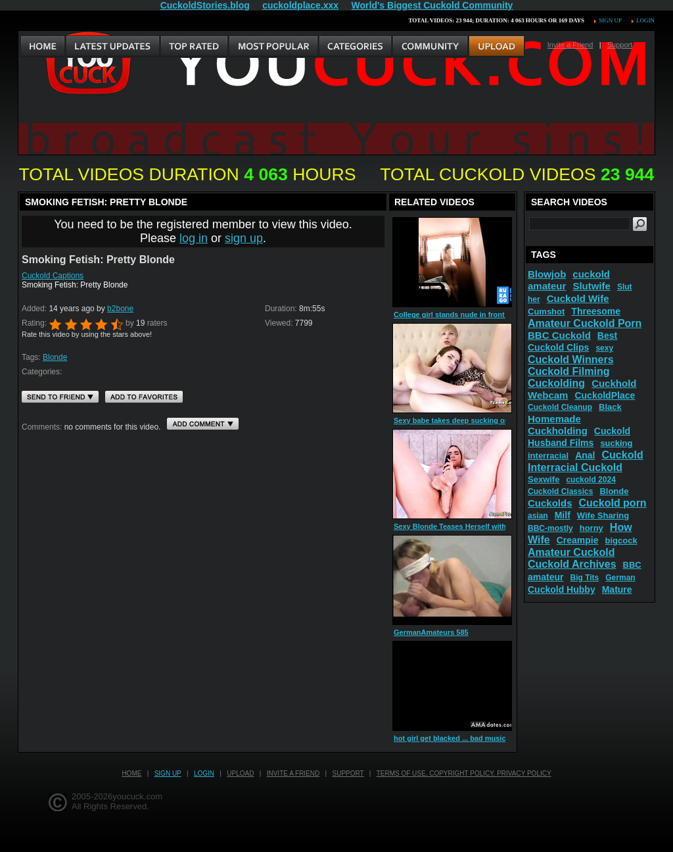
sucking (616, 443)
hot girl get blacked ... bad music (450, 738)
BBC (632, 565)
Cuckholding (558, 430)
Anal (585, 455)
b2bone (120, 308)
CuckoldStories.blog (205, 5)
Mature (617, 589)
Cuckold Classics (560, 491)
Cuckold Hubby (561, 589)
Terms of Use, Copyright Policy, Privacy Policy (464, 773)
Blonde (55, 357)
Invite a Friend (570, 45)
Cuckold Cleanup (560, 407)
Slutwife (591, 285)
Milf (562, 515)
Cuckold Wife (578, 298)
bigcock (621, 540)
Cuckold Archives (572, 564)
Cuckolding (556, 383)
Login (645, 20)
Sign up (610, 20)
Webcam (548, 395)
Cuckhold (614, 383)
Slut (624, 286)
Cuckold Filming (568, 371)
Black (610, 407)
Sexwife (543, 479)
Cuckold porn (613, 503)
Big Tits (584, 577)
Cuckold (622, 455)
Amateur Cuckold (571, 552)
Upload (240, 773)
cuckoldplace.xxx (300, 5)
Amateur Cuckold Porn (584, 323)
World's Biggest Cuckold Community (432, 5)
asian (538, 515)
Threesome (595, 311)
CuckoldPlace (604, 395)
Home (131, 773)
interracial (548, 456)
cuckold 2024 (590, 479)
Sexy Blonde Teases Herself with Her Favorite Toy (479, 526)
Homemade (554, 418)
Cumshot (546, 311)
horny (591, 528)
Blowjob (547, 274)
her (534, 299)
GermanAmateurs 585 (431, 632)
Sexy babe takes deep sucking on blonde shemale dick (488, 420)
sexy (604, 348)
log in (193, 238)
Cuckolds (550, 503)
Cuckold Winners (571, 359)
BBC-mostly (550, 528)
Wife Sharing (603, 515)
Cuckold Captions (52, 275)
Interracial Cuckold (575, 467)
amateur (545, 577)
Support (620, 45)
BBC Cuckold (559, 335)
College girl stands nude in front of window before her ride (494, 314)
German (620, 577)
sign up (244, 238)
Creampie (578, 540)
